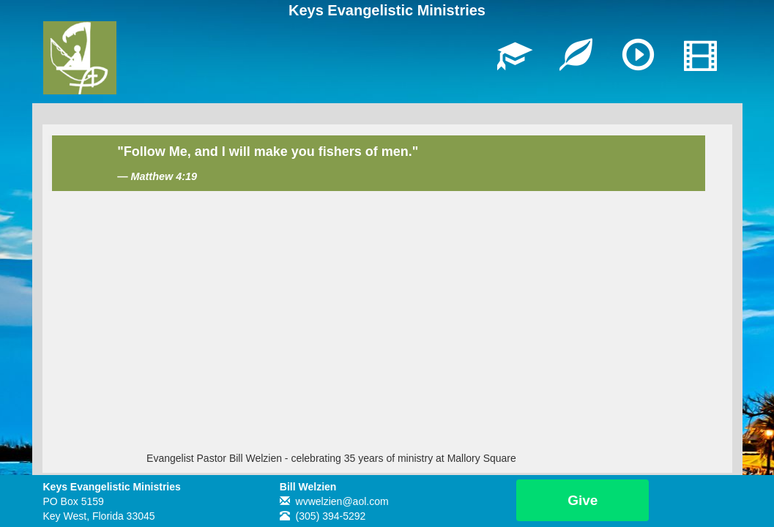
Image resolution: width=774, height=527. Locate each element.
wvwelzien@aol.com (342, 501)
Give (583, 500)
